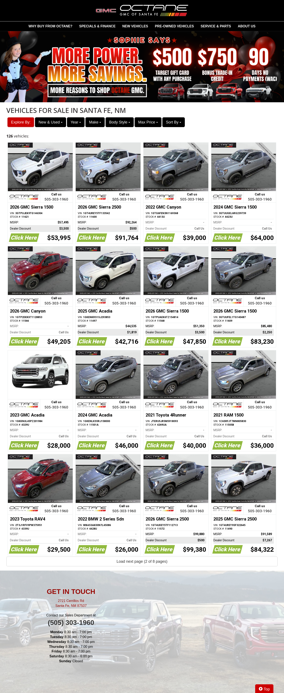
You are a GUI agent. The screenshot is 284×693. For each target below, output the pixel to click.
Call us (56, 197)
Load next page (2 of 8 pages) (142, 561)
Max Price (148, 122)
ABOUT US (247, 26)
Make (95, 122)
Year (76, 122)
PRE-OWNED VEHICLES (174, 26)
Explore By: (21, 122)
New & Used (51, 122)
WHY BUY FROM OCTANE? (50, 26)
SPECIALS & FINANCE (97, 26)
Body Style (119, 122)
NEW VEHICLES (135, 26)
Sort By (173, 122)
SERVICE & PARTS (216, 26)
